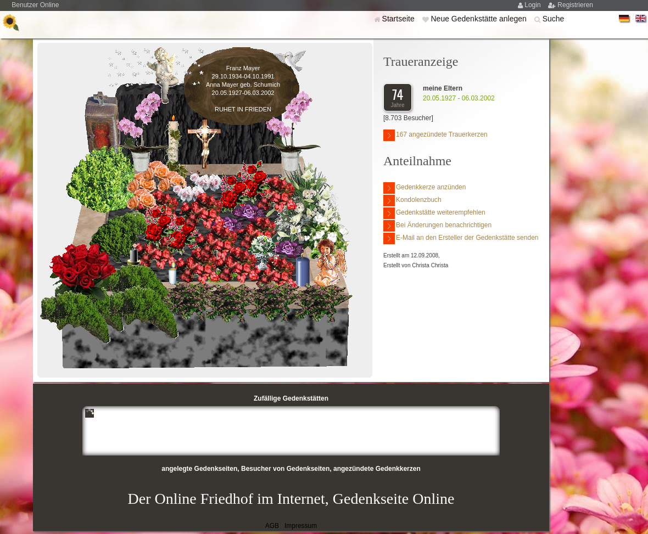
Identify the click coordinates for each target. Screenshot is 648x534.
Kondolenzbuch (412, 200)
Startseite (399, 18)
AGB (272, 526)
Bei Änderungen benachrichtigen (437, 226)
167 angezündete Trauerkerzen (435, 135)
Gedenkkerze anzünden (424, 188)
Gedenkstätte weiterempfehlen (434, 213)
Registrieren (575, 5)
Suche (554, 18)
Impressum (300, 526)
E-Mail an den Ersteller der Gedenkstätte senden (460, 238)
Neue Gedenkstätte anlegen (479, 18)
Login (533, 5)
